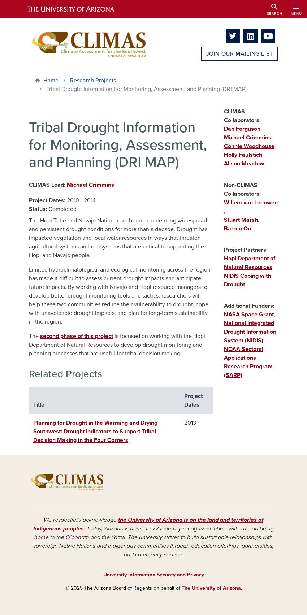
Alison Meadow (244, 163)
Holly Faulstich (243, 155)
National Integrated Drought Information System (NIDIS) (250, 332)
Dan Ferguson (242, 129)
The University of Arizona (211, 588)
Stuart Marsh (241, 220)
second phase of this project (76, 336)
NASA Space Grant (249, 314)
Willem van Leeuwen (251, 202)
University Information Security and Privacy (153, 575)
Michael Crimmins (90, 185)
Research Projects (93, 80)
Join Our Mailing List (239, 53)
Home (51, 80)
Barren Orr (238, 228)
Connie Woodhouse (249, 146)
